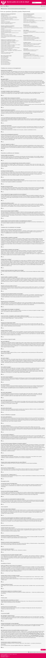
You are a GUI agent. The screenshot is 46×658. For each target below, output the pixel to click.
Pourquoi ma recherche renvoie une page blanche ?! (31, 38)
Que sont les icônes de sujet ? (5, 64)
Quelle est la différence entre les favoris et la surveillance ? (32, 43)
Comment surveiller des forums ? (28, 45)
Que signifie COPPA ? (4, 15)
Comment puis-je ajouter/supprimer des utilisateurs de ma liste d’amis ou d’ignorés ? (34, 33)
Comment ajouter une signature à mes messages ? (8, 42)
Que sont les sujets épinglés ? (5, 62)
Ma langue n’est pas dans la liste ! (6, 31)
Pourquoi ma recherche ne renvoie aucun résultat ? (31, 37)
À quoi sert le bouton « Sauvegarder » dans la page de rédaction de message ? (11, 51)
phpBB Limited (27, 616)
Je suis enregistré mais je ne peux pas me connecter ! (9, 17)
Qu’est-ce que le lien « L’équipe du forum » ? (30, 22)
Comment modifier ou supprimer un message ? (8, 41)
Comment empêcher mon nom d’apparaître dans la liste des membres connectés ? (11, 28)
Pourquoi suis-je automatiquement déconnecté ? (8, 22)
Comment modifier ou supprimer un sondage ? (8, 45)
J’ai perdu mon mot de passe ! (5, 21)
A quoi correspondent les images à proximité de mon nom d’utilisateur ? (9, 33)
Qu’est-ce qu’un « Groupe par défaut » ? (29, 21)
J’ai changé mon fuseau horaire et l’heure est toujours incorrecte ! (11, 30)
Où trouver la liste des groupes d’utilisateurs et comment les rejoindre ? (32, 18)
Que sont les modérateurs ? (27, 15)
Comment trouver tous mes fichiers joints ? (29, 50)
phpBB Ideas (8, 625)
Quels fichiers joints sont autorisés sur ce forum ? (30, 49)
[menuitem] (7, 6)
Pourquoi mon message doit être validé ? (7, 52)
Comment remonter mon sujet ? (6, 53)
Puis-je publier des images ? (5, 59)
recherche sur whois (20, 632)
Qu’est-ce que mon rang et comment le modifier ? (8, 35)
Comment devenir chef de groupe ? (28, 19)
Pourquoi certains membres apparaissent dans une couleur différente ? (34, 20)
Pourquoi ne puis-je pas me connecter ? (7, 18)
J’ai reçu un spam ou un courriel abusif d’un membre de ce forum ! (33, 27)
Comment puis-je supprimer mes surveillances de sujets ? (32, 46)
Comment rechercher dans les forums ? (29, 36)
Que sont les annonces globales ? (6, 60)
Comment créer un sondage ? (5, 43)
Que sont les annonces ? (5, 61)
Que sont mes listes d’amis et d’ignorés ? (29, 31)
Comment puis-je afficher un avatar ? (6, 34)
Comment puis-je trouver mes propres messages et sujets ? (32, 40)
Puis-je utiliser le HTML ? (5, 57)
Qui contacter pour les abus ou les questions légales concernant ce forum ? (33, 56)
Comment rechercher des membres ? (29, 39)
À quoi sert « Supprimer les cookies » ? (7, 23)
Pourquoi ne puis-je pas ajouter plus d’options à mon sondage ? (10, 44)
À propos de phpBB (4, 618)
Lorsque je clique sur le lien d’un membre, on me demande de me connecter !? (11, 37)
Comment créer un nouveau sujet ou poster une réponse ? (10, 40)
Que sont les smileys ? (4, 58)
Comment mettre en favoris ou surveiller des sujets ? (31, 44)
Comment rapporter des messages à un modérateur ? (9, 49)
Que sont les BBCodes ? (4, 56)
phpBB (37, 189)
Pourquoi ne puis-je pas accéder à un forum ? (8, 46)
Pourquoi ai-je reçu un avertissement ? (7, 48)
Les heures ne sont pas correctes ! (6, 29)
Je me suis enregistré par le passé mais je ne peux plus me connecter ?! (10, 20)
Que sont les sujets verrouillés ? (6, 63)
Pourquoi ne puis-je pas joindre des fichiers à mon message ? (10, 47)
